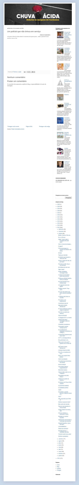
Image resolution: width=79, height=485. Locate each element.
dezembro (61, 229)
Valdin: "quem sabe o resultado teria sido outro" (63, 241)
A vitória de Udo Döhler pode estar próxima (67, 66)
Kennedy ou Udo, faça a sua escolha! (64, 264)
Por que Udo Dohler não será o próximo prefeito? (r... (64, 293)
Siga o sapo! (61, 269)
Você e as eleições (62, 359)
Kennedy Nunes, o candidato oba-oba (67, 134)
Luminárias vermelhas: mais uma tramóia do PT (67, 50)
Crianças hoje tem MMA (64, 350)
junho (60, 445)
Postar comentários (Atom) (17, 129)
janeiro (60, 455)
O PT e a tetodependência (68, 81)
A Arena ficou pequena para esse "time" (65, 335)
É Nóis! (60, 253)
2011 (58, 458)
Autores (59, 468)
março (60, 451)
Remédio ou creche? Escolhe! (63, 417)
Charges (59, 470)
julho (60, 443)
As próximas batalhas (63, 385)
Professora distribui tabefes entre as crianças (64, 279)
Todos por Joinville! (63, 255)
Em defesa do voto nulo (64, 267)
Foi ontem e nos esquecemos (62, 300)
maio (60, 447)
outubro (61, 233)
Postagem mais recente (13, 126)
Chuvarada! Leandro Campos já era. (63, 327)
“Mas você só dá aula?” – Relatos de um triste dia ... (64, 343)
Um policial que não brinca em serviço (64, 361)
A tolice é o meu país (67, 162)
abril (60, 449)
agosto (60, 441)
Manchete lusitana (62, 370)
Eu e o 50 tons (61, 237)
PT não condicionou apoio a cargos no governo (65, 309)
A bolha (66, 148)
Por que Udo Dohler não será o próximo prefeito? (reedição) (67, 35)
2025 (58, 204)
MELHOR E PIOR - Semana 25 (63, 306)
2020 (58, 210)
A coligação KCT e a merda (64, 317)
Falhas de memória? (63, 428)
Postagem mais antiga (44, 126)
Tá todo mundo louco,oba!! (64, 434)
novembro (61, 231)
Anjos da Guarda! (62, 315)
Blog (58, 466)
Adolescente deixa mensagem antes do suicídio (63, 321)
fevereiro (61, 453)
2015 (58, 221)
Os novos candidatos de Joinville (67, 105)
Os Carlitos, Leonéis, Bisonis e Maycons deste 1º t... (65, 393)
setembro (61, 438)
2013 (58, 225)
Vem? (59, 396)
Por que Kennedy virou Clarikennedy (63, 282)
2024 (58, 206)
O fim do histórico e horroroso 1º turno (63, 413)
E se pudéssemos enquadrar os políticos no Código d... (65, 331)
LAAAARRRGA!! (62, 426)
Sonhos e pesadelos (63, 436)
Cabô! (59, 389)
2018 (58, 214)
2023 (58, 208)
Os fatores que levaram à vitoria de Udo (64, 258)
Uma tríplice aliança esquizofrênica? (63, 367)
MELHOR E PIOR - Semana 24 (63, 347)
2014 (58, 223)
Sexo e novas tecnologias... (65, 244)
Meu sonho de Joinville (63, 404)
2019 (58, 212)
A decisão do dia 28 (63, 303)
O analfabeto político (63, 387)
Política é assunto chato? (64, 402)
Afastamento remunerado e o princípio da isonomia (64, 420)
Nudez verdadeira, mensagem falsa (63, 272)
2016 (58, 219)
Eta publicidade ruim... (63, 340)
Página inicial (29, 126)
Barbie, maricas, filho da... (64, 235)
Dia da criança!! (62, 364)
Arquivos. (66, 94)
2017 (58, 217)
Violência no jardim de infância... (63, 379)
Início (58, 464)
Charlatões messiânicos (67, 118)
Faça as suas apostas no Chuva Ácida (64, 407)
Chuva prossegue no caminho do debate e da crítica (64, 250)
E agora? (60, 246)
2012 (58, 227)
